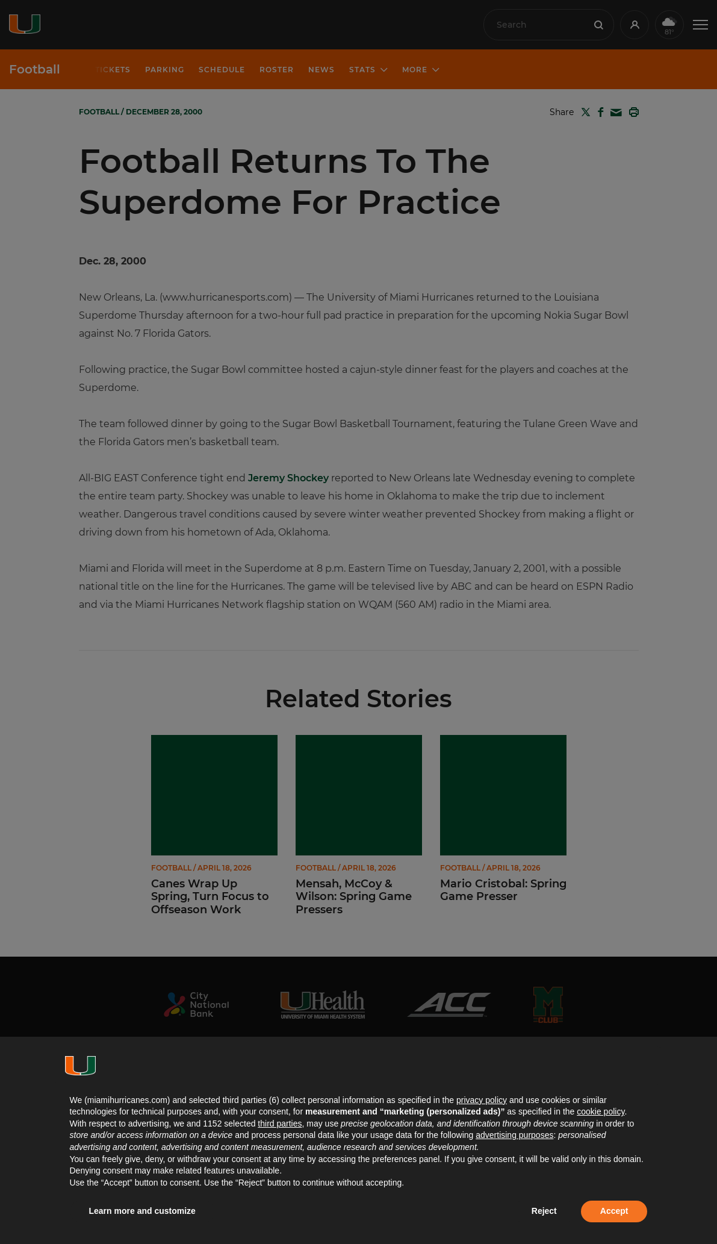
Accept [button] (614, 1211)
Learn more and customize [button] (142, 1211)
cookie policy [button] (600, 1111)
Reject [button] (544, 1211)
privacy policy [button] (481, 1100)
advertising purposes (514, 1135)
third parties (280, 1123)
